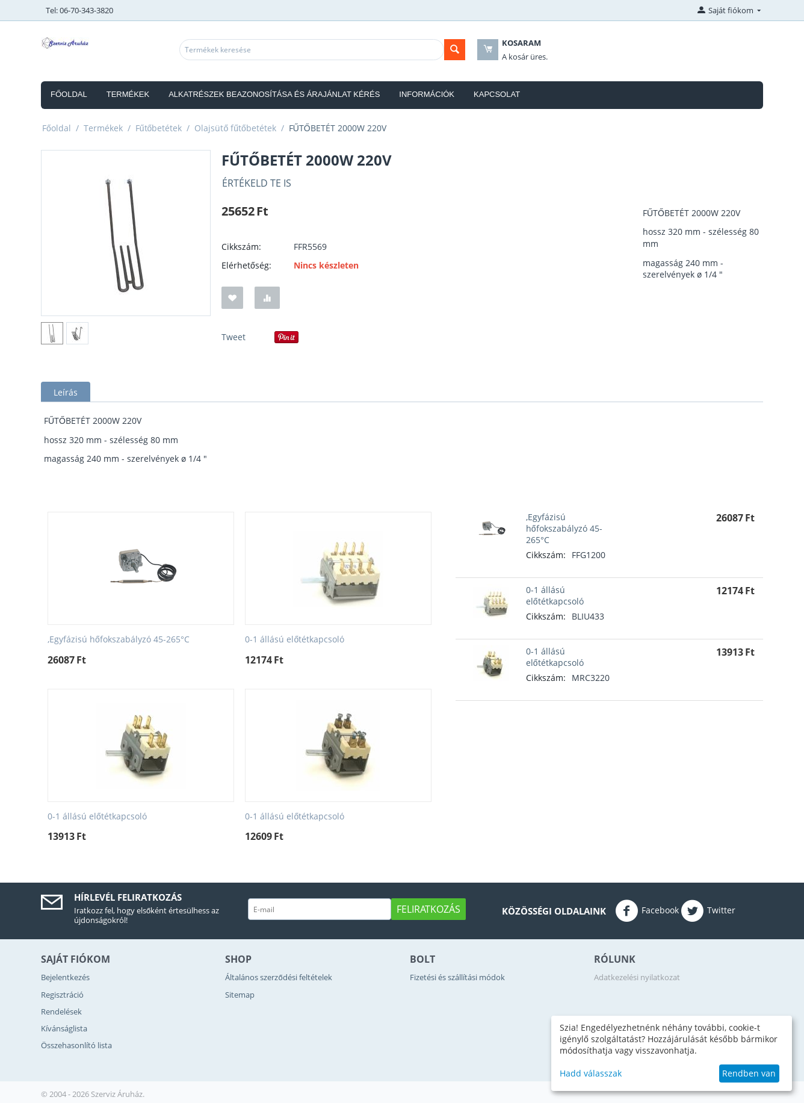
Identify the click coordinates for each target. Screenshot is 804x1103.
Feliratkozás (428, 909)
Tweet (233, 337)
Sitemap (240, 994)
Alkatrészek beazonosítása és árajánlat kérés (274, 94)
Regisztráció (62, 994)
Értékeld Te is (256, 183)
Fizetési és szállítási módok (457, 977)
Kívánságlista (64, 1028)
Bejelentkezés (65, 977)
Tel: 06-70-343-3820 (79, 10)
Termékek (128, 94)
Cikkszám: (241, 246)
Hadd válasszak (591, 1073)
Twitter (708, 910)
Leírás (66, 392)
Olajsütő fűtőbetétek (235, 128)
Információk (426, 94)
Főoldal (69, 94)
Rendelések (61, 1011)
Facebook (647, 910)
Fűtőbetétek (158, 128)
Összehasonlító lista (76, 1045)
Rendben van (749, 1073)
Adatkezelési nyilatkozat (637, 977)
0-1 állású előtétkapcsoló (294, 640)
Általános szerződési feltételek (278, 977)
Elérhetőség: (246, 265)
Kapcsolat (497, 94)
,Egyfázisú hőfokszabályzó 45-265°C (119, 640)
